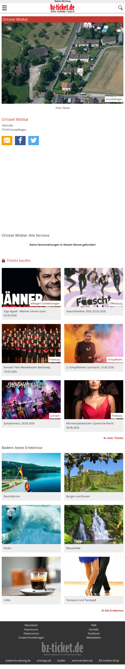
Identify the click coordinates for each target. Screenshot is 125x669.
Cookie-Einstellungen (31, 638)
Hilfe (94, 625)
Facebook (94, 633)
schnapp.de (44, 665)
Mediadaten (93, 638)
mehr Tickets (115, 438)
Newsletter (31, 625)
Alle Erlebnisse (114, 610)
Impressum (31, 629)
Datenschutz (31, 633)
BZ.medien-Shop (109, 665)
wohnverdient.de (82, 665)
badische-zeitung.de (18, 665)
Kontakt (94, 629)
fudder (61, 665)
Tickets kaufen (19, 260)
